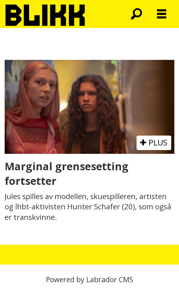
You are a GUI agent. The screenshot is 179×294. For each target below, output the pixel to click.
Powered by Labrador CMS (89, 279)
